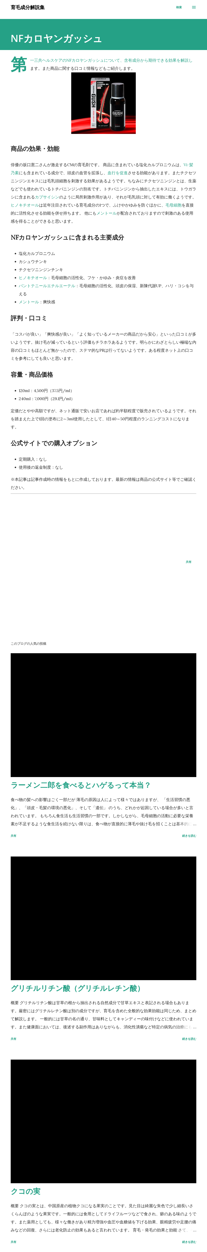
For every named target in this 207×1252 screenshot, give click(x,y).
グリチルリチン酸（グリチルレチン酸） (77, 988)
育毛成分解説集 (28, 7)
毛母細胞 (173, 205)
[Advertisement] (103, 524)
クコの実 (25, 1191)
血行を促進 (118, 172)
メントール (106, 213)
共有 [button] (188, 562)
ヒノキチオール (25, 205)
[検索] (179, 7)
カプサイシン (47, 196)
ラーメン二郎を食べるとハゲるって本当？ (81, 785)
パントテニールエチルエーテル (47, 285)
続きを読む (189, 836)
